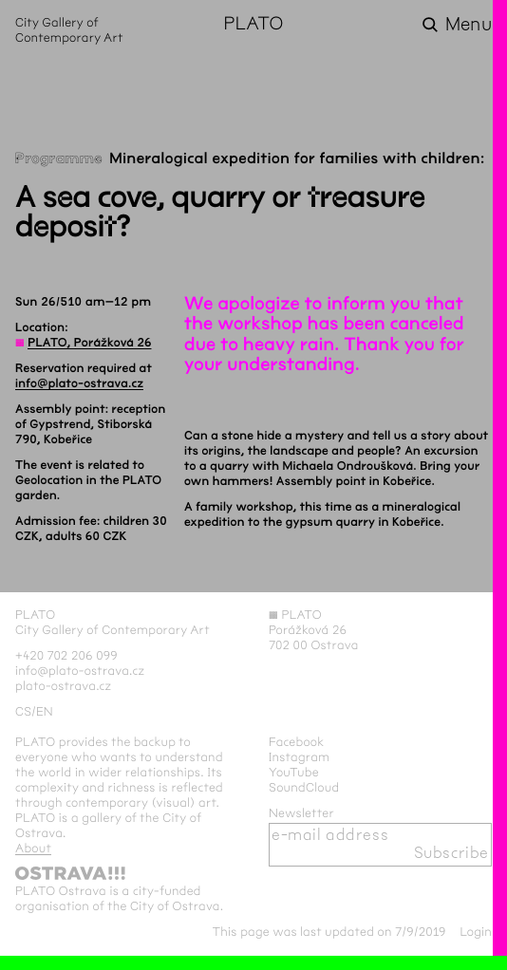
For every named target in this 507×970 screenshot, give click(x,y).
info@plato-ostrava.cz (79, 383)
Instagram (299, 757)
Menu (468, 24)
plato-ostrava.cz (63, 686)
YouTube (294, 772)
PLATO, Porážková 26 (89, 342)
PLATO (253, 24)
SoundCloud (304, 787)
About (33, 848)
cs (23, 711)
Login (476, 932)
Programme (59, 159)
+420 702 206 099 (66, 655)
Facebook (297, 742)
